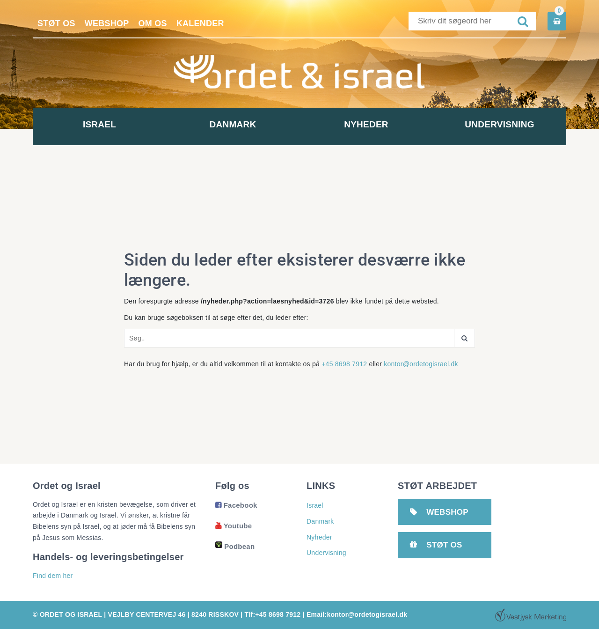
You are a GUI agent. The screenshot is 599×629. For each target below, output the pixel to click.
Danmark (233, 124)
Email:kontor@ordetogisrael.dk (357, 614)
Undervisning (499, 124)
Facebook (236, 505)
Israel (99, 124)
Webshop (107, 23)
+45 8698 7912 (344, 364)
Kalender (200, 23)
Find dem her (53, 575)
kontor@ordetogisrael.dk (421, 364)
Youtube (233, 526)
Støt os (56, 23)
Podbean (235, 546)
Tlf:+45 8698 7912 (273, 614)
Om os (153, 23)
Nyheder (366, 124)
